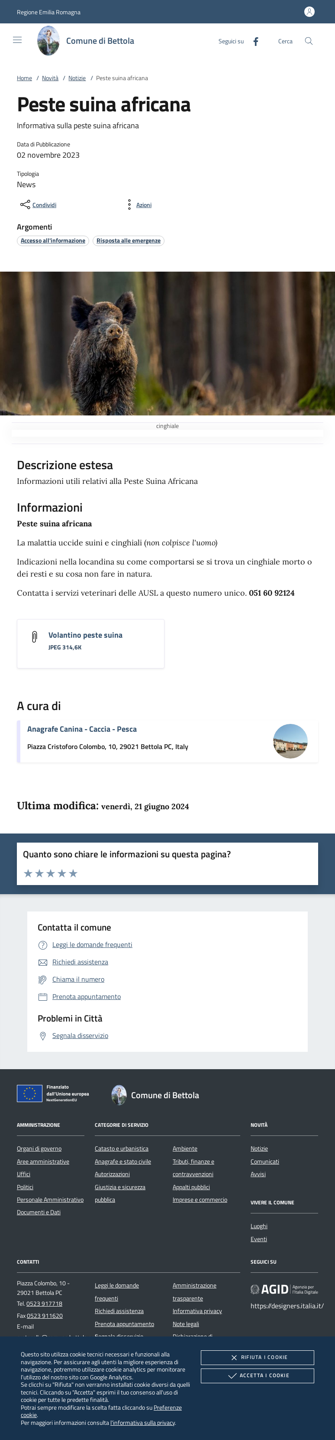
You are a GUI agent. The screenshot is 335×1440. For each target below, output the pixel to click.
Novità (50, 78)
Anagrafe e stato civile (123, 1161)
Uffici (23, 1174)
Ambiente (185, 1148)
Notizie (77, 78)
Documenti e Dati (39, 1212)
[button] (49, 12)
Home (24, 78)
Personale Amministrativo (50, 1199)
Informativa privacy (197, 1311)
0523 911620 (45, 1315)
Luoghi (259, 1226)
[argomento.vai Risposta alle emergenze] (129, 240)
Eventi (259, 1239)
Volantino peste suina (85, 635)
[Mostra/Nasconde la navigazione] (17, 40)
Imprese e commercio (200, 1199)
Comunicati (265, 1161)
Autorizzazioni (112, 1174)
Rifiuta (257, 1358)
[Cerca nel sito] (309, 41)
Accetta (258, 1376)
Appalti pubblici (191, 1187)
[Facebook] (252, 40)
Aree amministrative (43, 1161)
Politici (25, 1187)
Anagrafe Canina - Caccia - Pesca (82, 729)
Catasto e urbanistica (121, 1148)
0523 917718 (44, 1303)
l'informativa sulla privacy (142, 1422)
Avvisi (258, 1174)
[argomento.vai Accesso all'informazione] (53, 240)
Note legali (186, 1324)
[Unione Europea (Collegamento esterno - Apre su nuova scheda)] (55, 1095)
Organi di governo (39, 1148)
